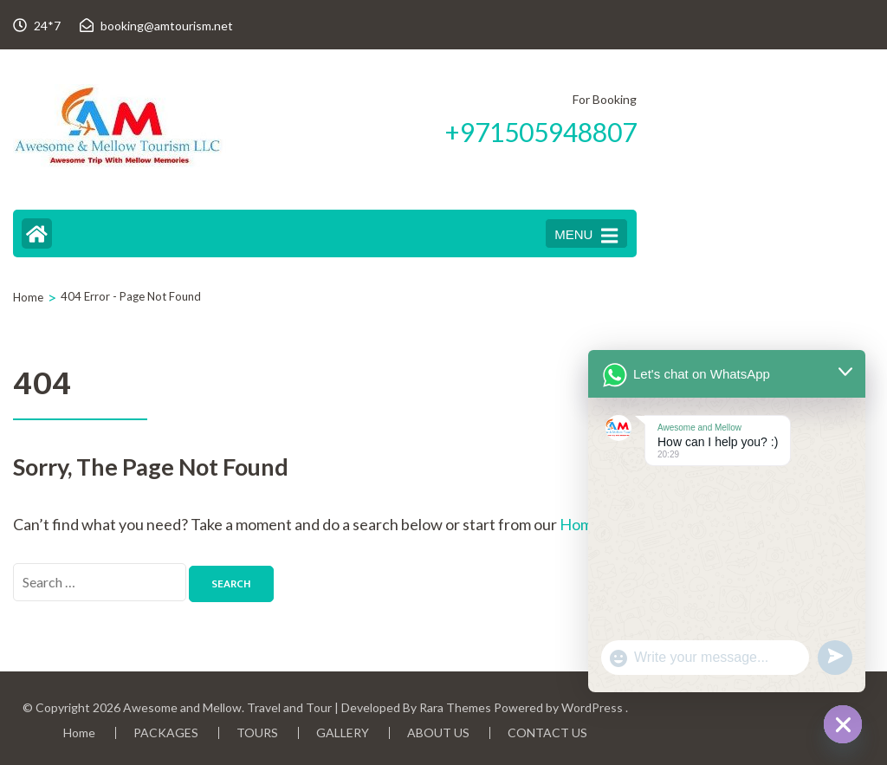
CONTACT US (547, 732)
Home (79, 732)
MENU (586, 235)
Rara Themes (455, 707)
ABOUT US (438, 732)
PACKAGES (165, 732)
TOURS (257, 732)
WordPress (592, 707)
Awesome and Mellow (182, 707)
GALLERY (342, 732)
